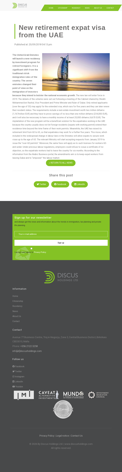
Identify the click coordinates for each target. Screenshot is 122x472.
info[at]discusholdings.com (27, 349)
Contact (110, 6)
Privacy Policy (40, 251)
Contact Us (77, 434)
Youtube (17, 385)
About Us (98, 6)
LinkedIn (79, 182)
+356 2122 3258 (29, 344)
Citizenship (62, 6)
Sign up (61, 241)
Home (51, 6)
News (87, 6)
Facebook (60, 182)
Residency (76, 6)
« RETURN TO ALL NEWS (61, 161)
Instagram (18, 375)
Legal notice (62, 434)
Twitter (41, 182)
